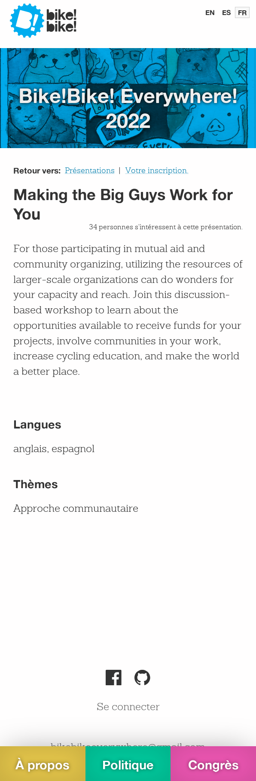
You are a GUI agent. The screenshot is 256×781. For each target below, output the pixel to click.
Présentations (90, 171)
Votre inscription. (157, 171)
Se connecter (128, 707)
